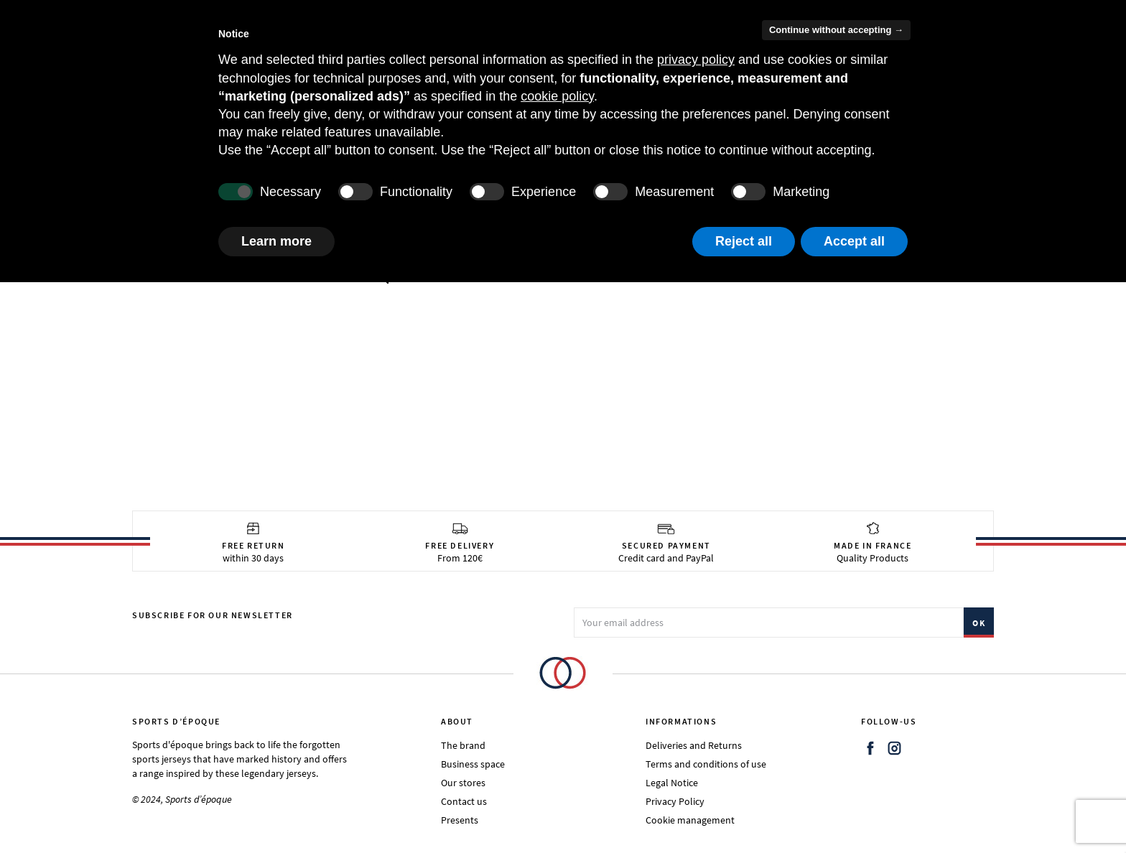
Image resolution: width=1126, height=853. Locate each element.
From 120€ (459, 542)
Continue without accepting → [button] (836, 29)
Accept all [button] (854, 241)
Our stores (463, 782)
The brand (463, 745)
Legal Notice (672, 782)
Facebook (870, 748)
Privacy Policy (675, 801)
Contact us (464, 801)
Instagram (894, 748)
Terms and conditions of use (706, 764)
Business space (473, 764)
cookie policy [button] (557, 96)
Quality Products (872, 542)
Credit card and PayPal (666, 542)
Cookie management (690, 820)
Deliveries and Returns (694, 745)
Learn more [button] (276, 241)
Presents (459, 820)
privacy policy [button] (696, 59)
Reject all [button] (743, 241)
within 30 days (253, 542)
